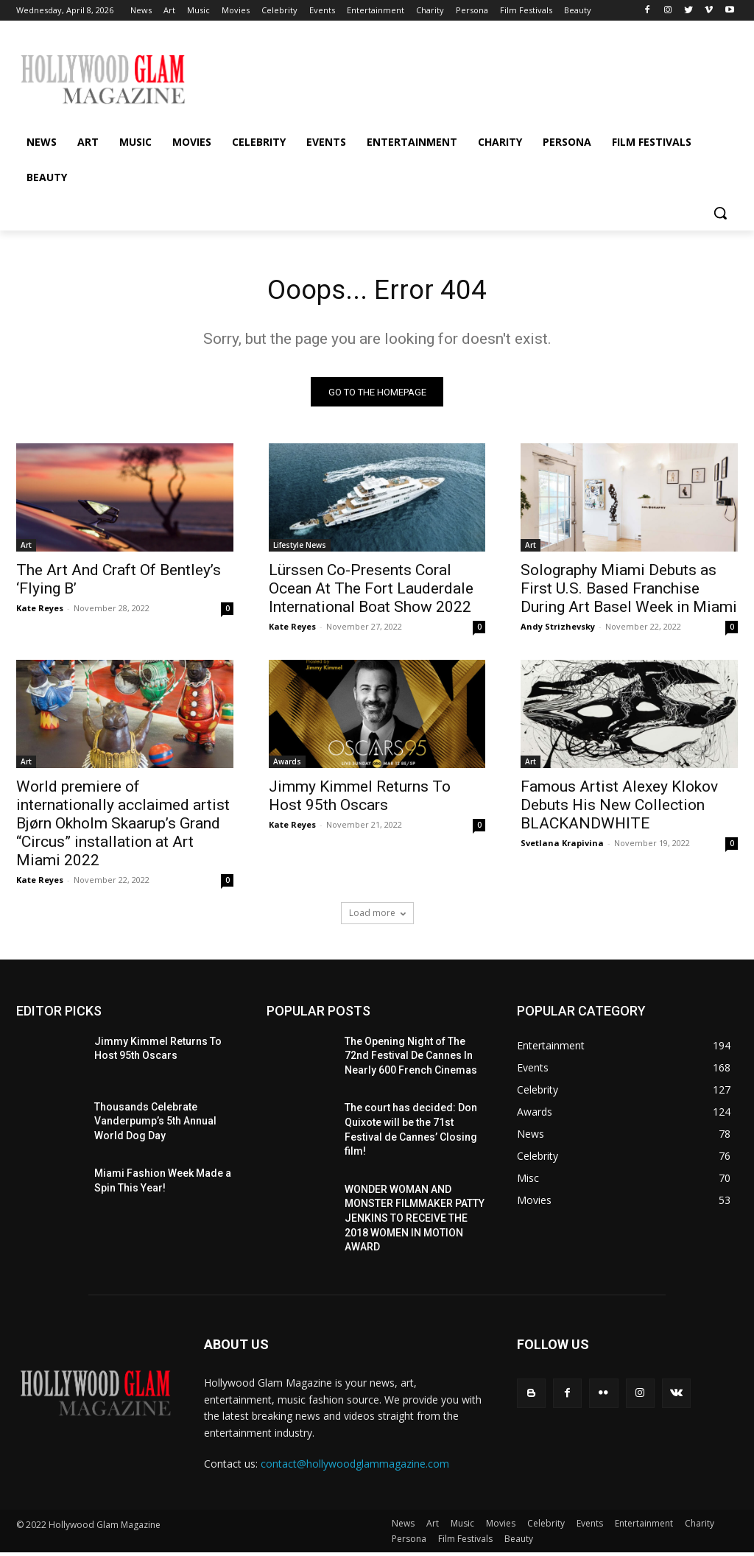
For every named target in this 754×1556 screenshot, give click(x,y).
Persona (409, 1542)
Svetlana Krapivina (562, 847)
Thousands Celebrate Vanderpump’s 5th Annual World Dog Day (155, 1125)
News (403, 1527)
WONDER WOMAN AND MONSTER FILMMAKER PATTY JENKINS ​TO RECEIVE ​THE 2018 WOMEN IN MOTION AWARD (415, 1221)
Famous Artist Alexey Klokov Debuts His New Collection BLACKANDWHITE (619, 809)
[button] (720, 212)
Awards (287, 766)
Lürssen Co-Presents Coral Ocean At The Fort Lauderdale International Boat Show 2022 (371, 592)
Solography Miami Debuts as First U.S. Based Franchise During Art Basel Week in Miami (629, 592)
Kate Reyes (39, 611)
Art (26, 548)
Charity (699, 1527)
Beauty (518, 1542)
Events (590, 1527)
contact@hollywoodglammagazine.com (355, 1467)
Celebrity (546, 1527)
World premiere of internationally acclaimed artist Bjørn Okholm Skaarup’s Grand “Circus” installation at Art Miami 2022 (123, 827)
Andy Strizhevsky (558, 630)
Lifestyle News (299, 548)
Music (462, 1527)
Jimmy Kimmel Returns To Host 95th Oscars (360, 800)
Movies (500, 1527)
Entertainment (644, 1527)
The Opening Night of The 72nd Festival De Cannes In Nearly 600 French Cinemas (411, 1059)
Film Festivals (465, 1542)
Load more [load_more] (377, 916)
